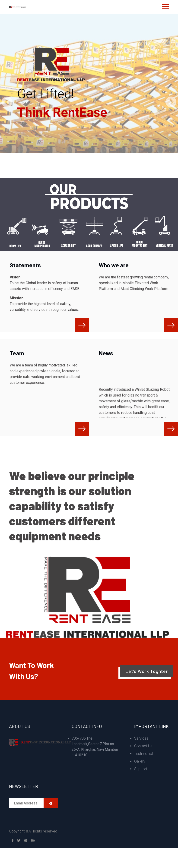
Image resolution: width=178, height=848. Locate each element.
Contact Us (143, 746)
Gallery (139, 761)
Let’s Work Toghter (146, 671)
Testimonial (143, 753)
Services (141, 738)
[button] (165, 5)
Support (140, 769)
